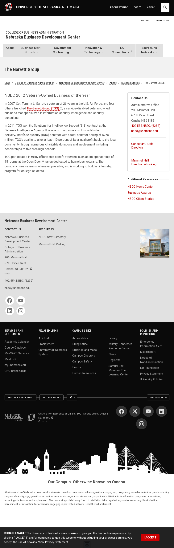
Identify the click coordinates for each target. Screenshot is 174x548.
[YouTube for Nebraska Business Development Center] (20, 300)
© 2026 (43, 421)
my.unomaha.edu (15, 365)
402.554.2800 (158, 397)
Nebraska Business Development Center (43, 37)
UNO (7, 82)
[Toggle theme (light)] (72, 397)
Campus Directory (83, 355)
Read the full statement (98, 503)
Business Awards (139, 192)
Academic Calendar (17, 341)
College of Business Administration (35, 32)
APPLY (151, 7)
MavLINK (10, 359)
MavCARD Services (17, 353)
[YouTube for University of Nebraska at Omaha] (148, 411)
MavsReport (147, 352)
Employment (46, 344)
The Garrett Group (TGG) (43, 108)
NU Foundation (149, 368)
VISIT (137, 7)
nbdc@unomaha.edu (144, 131)
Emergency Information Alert (151, 344)
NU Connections (120, 50)
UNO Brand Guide (15, 370)
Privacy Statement (151, 373)
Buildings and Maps (84, 349)
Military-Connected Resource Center (120, 346)
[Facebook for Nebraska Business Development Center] (9, 300)
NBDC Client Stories (140, 199)
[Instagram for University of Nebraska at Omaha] (141, 423)
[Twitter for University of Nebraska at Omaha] (134, 411)
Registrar (114, 360)
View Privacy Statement (53, 542)
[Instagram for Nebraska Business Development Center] (20, 310)
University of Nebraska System (53, 352)
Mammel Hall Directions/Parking (143, 162)
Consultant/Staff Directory (142, 145)
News (112, 354)
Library (113, 338)
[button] (10, 50)
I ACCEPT (150, 537)
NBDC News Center (140, 186)
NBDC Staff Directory (52, 237)
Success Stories (130, 82)
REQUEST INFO (119, 7)
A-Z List (44, 338)
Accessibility (80, 338)
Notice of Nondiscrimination (151, 360)
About (113, 82)
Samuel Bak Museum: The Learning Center (119, 370)
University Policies (151, 379)
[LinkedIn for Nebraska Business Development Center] (9, 310)
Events (76, 367)
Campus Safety (82, 361)
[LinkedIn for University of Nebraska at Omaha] (161, 411)
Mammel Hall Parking (52, 244)
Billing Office (80, 344)
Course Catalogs (15, 347)
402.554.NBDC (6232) (145, 126)
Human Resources (84, 373)
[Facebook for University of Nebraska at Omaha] (121, 411)
